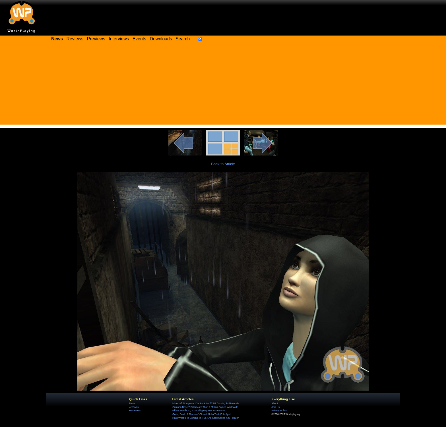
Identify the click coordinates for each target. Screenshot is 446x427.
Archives (134, 407)
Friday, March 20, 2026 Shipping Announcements (198, 410)
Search (182, 38)
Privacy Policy (278, 410)
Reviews (75, 38)
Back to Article (223, 164)
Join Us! (275, 407)
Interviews (119, 38)
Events (139, 38)
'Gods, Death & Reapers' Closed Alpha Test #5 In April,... (202, 414)
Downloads (161, 38)
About (274, 403)
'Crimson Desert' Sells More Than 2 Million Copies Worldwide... (206, 407)
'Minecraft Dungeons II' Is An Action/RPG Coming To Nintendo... (206, 403)
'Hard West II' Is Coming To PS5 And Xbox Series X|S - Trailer (205, 417)
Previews (96, 38)
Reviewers (135, 410)
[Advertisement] (223, 85)
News (132, 403)
